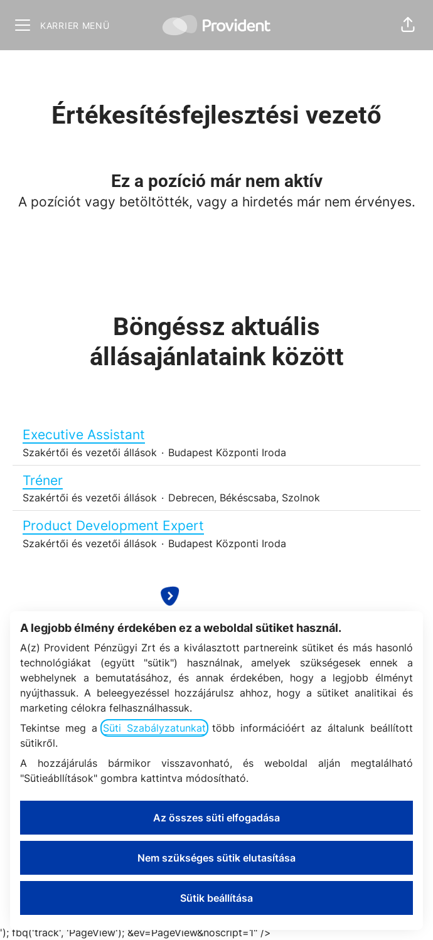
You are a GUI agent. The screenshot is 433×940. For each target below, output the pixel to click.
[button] (407, 25)
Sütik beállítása (216, 898)
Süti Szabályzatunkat (154, 728)
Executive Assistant (216, 435)
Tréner (216, 481)
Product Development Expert (216, 526)
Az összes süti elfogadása (216, 817)
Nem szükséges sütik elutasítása (216, 858)
